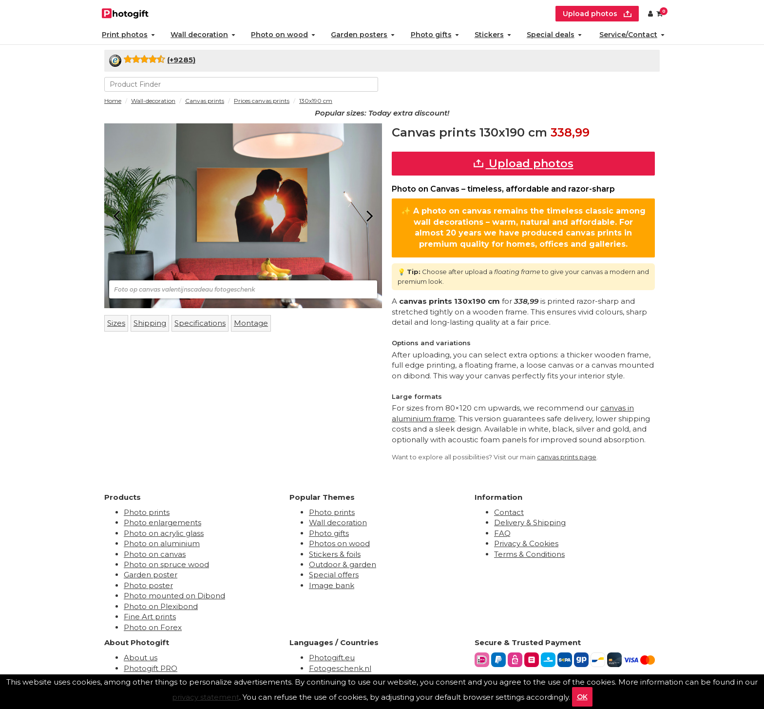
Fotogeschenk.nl (340, 668)
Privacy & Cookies (526, 543)
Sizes (116, 323)
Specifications (200, 323)
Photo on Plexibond (161, 606)
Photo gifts (435, 34)
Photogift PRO (150, 668)
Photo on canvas (155, 554)
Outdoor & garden (342, 564)
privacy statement (205, 697)
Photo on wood (283, 34)
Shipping (150, 323)
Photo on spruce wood (166, 564)
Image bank (331, 585)
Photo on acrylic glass (164, 533)
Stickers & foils (335, 554)
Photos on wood (339, 543)
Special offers (334, 574)
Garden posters (363, 34)
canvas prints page (566, 457)
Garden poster (150, 574)
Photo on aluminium (162, 543)
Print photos (128, 34)
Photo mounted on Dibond (174, 595)
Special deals (554, 34)
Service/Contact (632, 34)
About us (140, 657)
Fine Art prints (150, 616)
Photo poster (148, 585)
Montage (251, 323)
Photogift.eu (332, 657)
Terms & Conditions (529, 554)
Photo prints (147, 512)
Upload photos (523, 163)
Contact (509, 512)
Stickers (493, 34)
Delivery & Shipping (530, 522)
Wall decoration (203, 34)
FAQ (502, 533)
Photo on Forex (153, 627)
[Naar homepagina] (125, 12)
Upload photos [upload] (597, 13)
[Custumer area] (650, 13)
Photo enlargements (162, 522)
